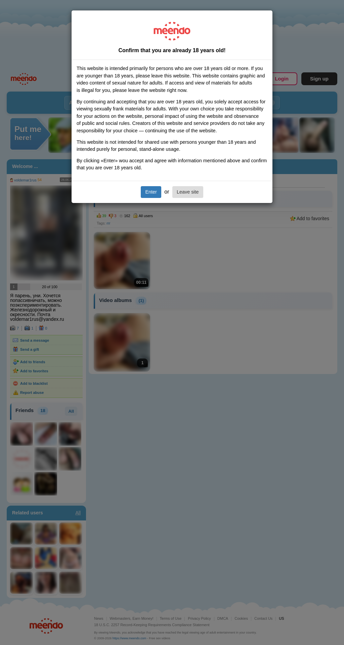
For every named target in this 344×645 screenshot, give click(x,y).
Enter (151, 192)
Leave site (188, 192)
